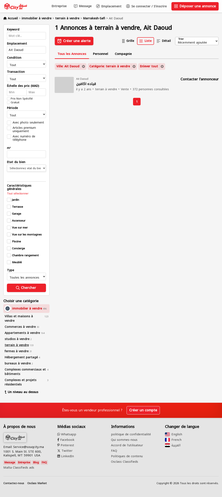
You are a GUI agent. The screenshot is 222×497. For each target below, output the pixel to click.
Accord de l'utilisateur (127, 445)
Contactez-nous (13, 483)
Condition (14, 58)
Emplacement (108, 6)
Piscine (16, 241)
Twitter (65, 451)
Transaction (16, 72)
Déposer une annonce (195, 6)
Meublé (17, 262)
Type (10, 270)
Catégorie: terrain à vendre (109, 66)
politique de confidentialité (131, 434)
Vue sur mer (20, 228)
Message (82, 6)
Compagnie (123, 54)
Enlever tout (149, 66)
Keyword (13, 29)
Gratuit (15, 102)
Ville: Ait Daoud (67, 66)
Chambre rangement (25, 255)
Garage (16, 214)
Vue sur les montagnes (27, 235)
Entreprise (59, 6)
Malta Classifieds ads (18, 467)
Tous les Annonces (71, 54)
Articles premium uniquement (24, 129)
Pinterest (65, 445)
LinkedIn (65, 456)
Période (12, 108)
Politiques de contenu (127, 456)
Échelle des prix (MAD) (23, 86)
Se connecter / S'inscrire (146, 6)
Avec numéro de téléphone (24, 138)
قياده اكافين (86, 84)
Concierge (18, 248)
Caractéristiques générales (19, 187)
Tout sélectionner (18, 193)
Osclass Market (37, 483)
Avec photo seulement (28, 122)
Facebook (65, 440)
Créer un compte (143, 410)
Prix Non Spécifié (22, 98)
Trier (181, 39)
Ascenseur (18, 221)
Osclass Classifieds (124, 462)
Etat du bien (16, 162)
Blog (36, 462)
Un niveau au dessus (21, 392)
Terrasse (17, 207)
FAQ (44, 462)
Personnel (100, 54)
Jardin (15, 200)
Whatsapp (66, 434)
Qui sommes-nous (124, 440)
